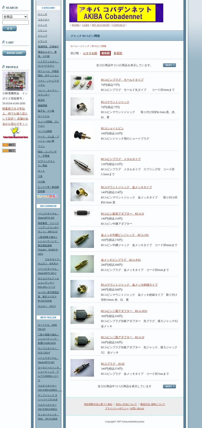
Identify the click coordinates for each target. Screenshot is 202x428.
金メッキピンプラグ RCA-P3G (121, 259)
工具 (40, 176)
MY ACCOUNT (101, 25)
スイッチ (42, 14)
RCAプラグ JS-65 (112, 363)
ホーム (74, 46)
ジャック (42, 25)
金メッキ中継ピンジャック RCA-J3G (125, 235)
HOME (76, 25)
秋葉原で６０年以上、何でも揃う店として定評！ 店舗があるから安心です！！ (15, 122)
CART (85, 25)
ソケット (42, 30)
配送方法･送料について (152, 404)
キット (41, 171)
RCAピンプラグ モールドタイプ (122, 79)
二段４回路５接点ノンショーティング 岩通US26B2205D (48, 338)
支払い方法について (126, 404)
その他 (41, 181)
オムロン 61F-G (47, 306)
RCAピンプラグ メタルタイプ (121, 159)
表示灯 (41, 100)
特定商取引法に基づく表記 (98, 404)
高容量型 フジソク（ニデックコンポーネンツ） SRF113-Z (48, 227)
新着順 (118, 53)
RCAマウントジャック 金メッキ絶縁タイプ (129, 284)
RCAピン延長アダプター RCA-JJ (122, 213)
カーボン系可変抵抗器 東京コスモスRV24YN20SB (48, 296)
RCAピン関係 (99, 46)
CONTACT (119, 25)
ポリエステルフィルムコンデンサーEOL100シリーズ (48, 282)
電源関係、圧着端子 (48, 46)
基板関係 (42, 105)
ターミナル (44, 116)
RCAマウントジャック (115, 102)
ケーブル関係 (45, 131)
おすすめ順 (90, 53)
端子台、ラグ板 (46, 111)
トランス (42, 41)
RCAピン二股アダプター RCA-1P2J (124, 311)
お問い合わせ (137, 408)
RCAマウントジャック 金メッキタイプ (126, 187)
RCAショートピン (112, 128)
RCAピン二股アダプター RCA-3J (122, 337)
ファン (41, 146)
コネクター (44, 19)
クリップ (42, 35)
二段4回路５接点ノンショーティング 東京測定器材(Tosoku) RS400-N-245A (48, 245)
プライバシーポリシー (116, 408)
